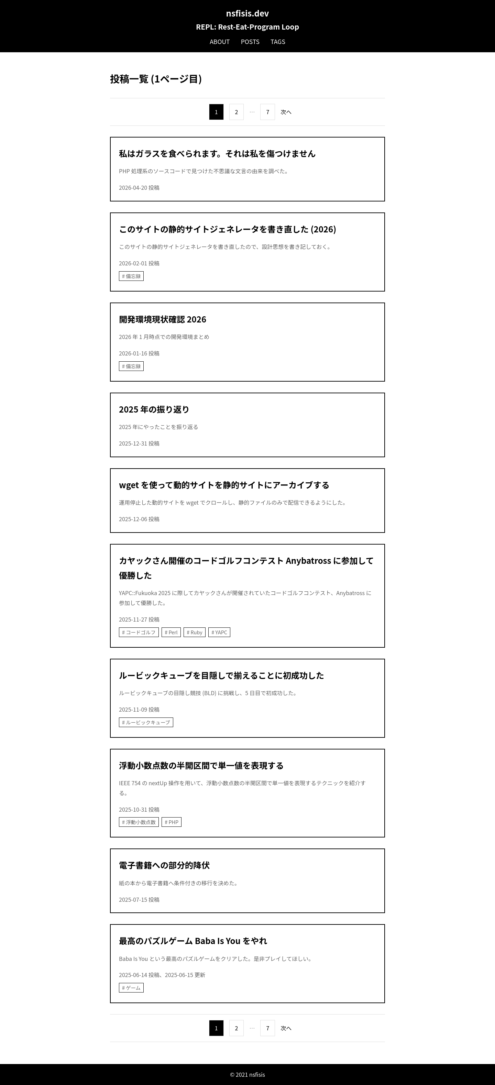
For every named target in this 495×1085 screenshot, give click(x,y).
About (220, 41)
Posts (250, 41)
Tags (278, 41)
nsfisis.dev (247, 13)
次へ (286, 112)
